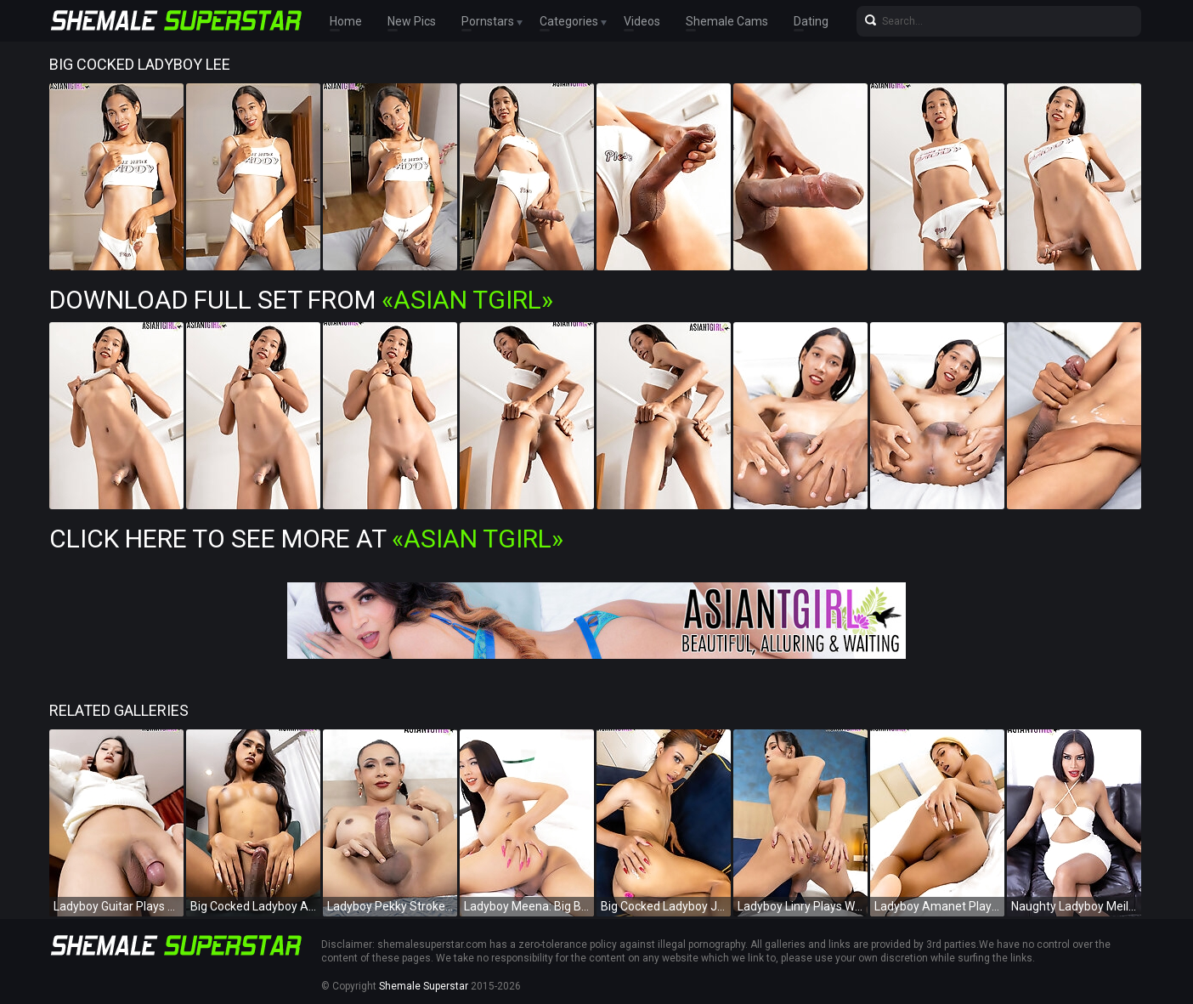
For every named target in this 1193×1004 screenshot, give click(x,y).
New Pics (411, 21)
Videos (642, 21)
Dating (811, 21)
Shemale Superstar (423, 986)
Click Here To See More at (306, 538)
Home (346, 21)
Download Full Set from (301, 300)
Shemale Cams (727, 21)
